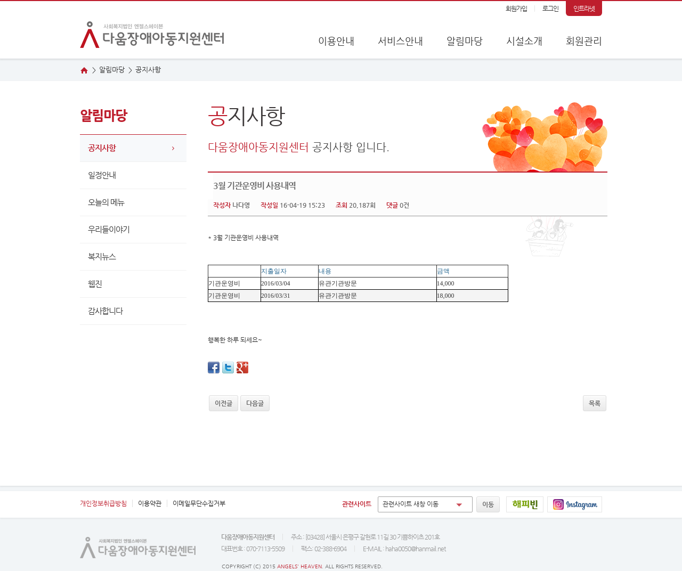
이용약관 (149, 503)
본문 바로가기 (0, 1)
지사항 (148, 70)
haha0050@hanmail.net (415, 548)
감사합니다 (105, 310)
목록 (594, 403)
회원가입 (516, 8)
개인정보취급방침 (103, 503)
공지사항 (102, 147)
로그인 (550, 8)
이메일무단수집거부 (199, 503)
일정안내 (102, 175)
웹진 (657, 148)
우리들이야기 (108, 229)
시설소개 (524, 40)
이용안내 (336, 40)
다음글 (255, 403)
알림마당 (464, 40)
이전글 (223, 403)
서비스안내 (400, 40)
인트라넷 (584, 8)
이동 (488, 504)
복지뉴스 (102, 256)
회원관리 (584, 40)
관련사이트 (356, 504)
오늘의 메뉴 (106, 202)
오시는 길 (657, 115)
